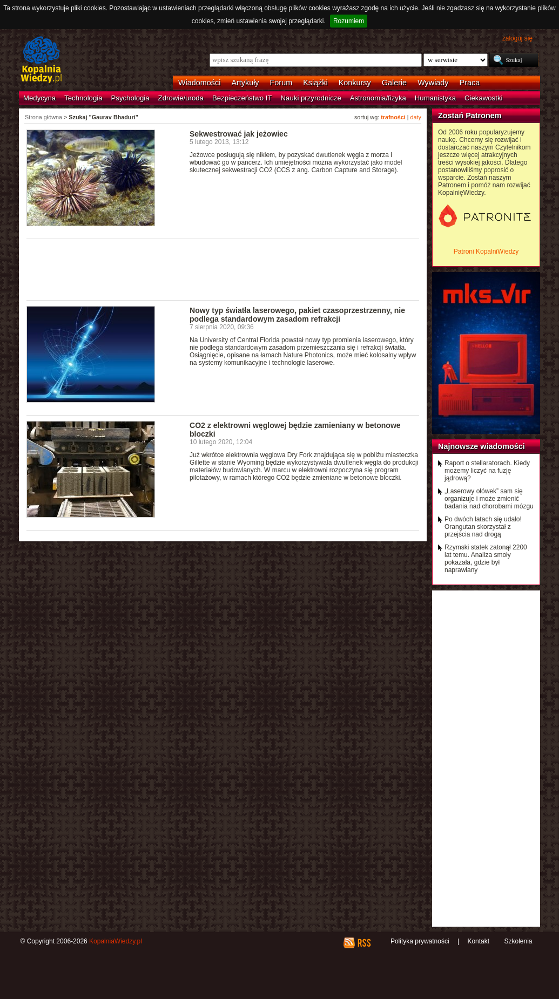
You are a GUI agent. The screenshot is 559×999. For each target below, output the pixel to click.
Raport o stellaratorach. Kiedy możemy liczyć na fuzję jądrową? (487, 470)
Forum (281, 82)
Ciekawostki (483, 98)
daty (415, 117)
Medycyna (39, 98)
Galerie (394, 82)
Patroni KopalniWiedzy (486, 251)
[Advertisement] (223, 268)
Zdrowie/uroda (181, 98)
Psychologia (130, 98)
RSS (364, 942)
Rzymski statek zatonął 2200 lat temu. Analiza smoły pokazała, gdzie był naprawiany (485, 558)
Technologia (83, 98)
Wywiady (432, 82)
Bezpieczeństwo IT (242, 98)
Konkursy (355, 82)
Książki (315, 82)
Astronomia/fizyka (378, 98)
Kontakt (478, 941)
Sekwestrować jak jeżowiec (239, 134)
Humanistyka (435, 98)
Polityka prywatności (419, 941)
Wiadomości (199, 82)
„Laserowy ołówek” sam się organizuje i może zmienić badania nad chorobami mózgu (489, 498)
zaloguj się (517, 38)
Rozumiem (348, 21)
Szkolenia (518, 941)
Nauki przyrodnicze (311, 98)
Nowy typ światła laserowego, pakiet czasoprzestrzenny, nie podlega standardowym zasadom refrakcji (297, 314)
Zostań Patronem (470, 115)
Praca (470, 82)
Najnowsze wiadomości (481, 446)
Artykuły (245, 82)
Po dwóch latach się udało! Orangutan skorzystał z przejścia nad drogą (483, 526)
